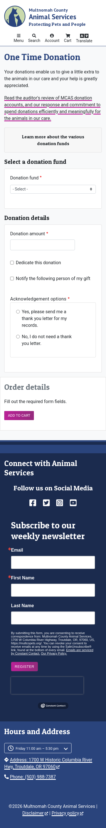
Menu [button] (18, 40)
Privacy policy (67, 813)
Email (17, 550)
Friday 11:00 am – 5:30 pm (37, 748)
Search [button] (34, 40)
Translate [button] (84, 41)
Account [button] (52, 40)
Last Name (22, 605)
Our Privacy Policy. (54, 653)
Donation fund (24, 178)
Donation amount (27, 233)
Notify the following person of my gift (53, 278)
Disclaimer (35, 813)
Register (24, 666)
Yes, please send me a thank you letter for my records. (44, 318)
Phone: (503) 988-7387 (33, 777)
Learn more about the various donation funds (53, 140)
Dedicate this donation (38, 262)
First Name (22, 578)
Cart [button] (67, 40)
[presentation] (47, 685)
